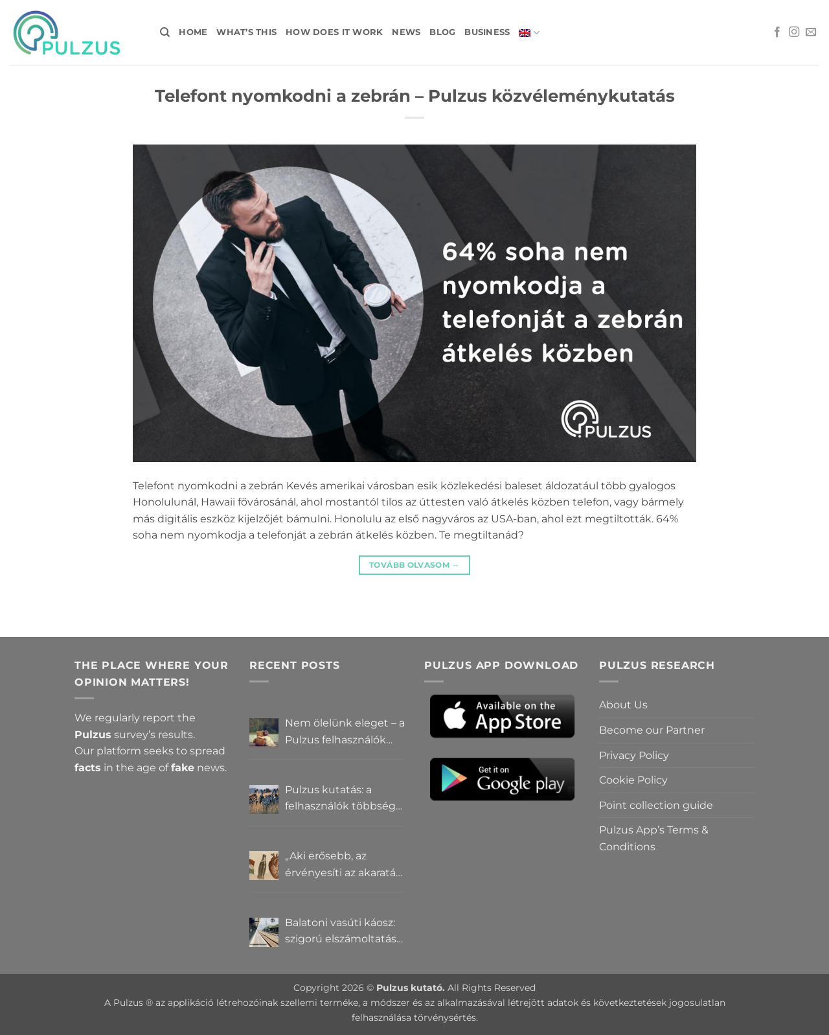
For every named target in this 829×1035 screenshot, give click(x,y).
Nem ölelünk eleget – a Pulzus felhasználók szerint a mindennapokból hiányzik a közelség (345, 732)
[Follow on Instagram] (794, 32)
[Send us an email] (811, 32)
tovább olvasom (414, 565)
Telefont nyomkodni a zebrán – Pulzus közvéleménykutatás (415, 96)
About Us (623, 705)
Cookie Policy (633, 780)
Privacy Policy (634, 755)
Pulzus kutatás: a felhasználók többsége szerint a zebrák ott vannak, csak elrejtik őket (343, 799)
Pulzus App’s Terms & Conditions (654, 838)
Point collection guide (656, 805)
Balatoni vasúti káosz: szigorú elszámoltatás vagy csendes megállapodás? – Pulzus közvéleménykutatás (340, 932)
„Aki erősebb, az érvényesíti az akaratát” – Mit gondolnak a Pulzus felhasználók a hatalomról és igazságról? (344, 865)
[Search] (165, 32)
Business (487, 32)
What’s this (246, 32)
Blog (442, 32)
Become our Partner (652, 730)
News (406, 32)
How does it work (334, 32)
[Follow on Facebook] (777, 32)
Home (193, 32)
